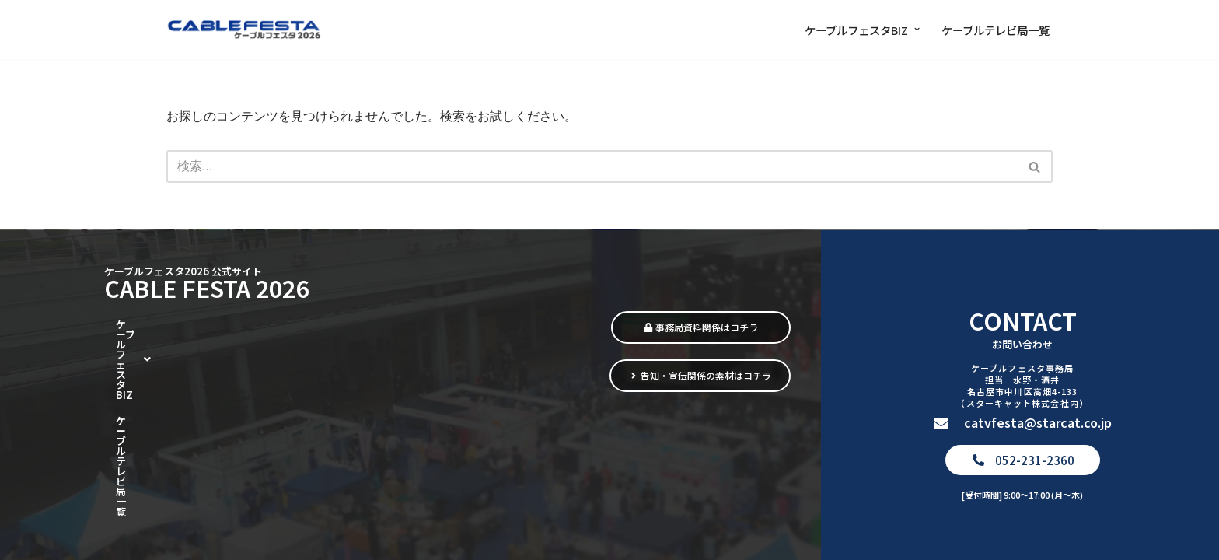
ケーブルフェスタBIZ (177, 423)
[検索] (592, 166)
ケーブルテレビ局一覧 (995, 30)
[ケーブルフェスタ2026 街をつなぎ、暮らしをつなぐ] (244, 29)
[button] (917, 29)
